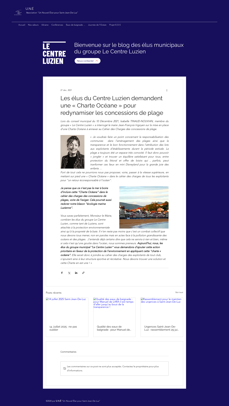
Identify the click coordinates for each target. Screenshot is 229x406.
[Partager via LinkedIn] (76, 272)
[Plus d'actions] (167, 90)
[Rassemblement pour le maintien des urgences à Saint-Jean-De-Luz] (162, 309)
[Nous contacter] (87, 61)
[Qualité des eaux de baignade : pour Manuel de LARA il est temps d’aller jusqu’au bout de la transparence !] (114, 309)
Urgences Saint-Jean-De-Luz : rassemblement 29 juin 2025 (161, 328)
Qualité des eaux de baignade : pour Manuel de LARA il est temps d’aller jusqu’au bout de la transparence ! (113, 328)
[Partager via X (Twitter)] (69, 272)
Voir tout (179, 292)
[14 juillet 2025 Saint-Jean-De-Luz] (67, 309)
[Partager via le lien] (83, 272)
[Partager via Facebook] (61, 272)
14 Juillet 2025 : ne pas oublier (63, 328)
